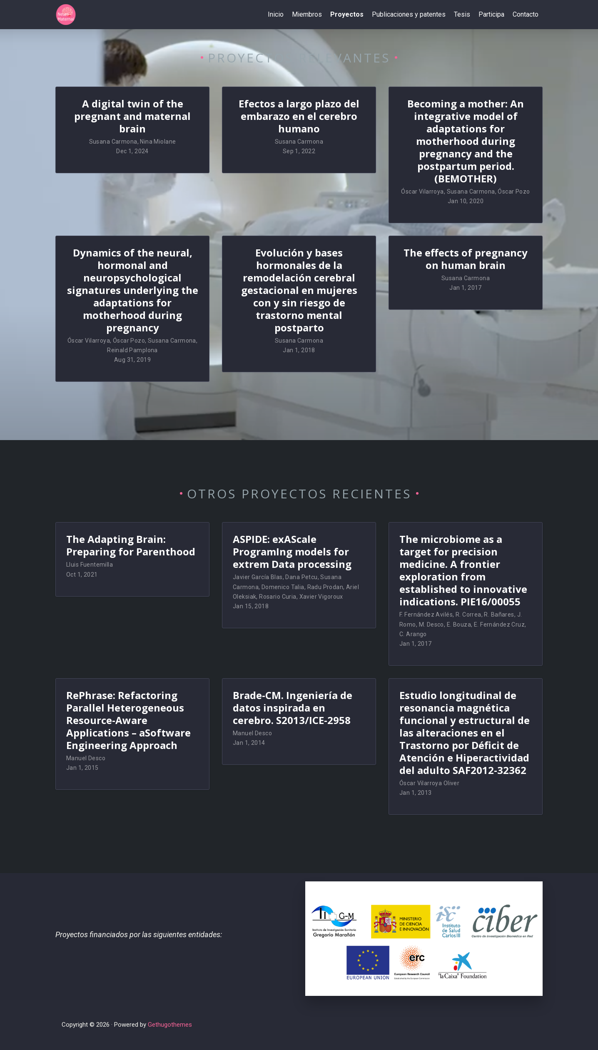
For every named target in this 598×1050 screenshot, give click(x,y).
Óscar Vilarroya (422, 191)
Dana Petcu (301, 577)
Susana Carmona (113, 141)
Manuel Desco (85, 758)
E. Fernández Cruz (499, 624)
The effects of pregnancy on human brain (466, 259)
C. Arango (413, 634)
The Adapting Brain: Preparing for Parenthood (130, 545)
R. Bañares (499, 614)
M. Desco (431, 624)
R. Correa (468, 614)
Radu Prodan (325, 587)
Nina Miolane (158, 141)
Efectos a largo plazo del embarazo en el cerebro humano (299, 116)
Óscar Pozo (514, 191)
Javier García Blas (258, 577)
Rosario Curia (277, 596)
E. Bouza (459, 624)
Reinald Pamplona (132, 350)
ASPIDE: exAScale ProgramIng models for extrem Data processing (292, 551)
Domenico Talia (283, 587)
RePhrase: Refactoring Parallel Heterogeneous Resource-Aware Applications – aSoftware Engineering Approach (128, 720)
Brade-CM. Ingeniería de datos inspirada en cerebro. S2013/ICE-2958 (292, 707)
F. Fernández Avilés (426, 614)
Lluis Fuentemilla (89, 564)
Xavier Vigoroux (321, 596)
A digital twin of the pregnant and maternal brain (132, 116)
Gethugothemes (170, 1024)
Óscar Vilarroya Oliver (429, 783)
